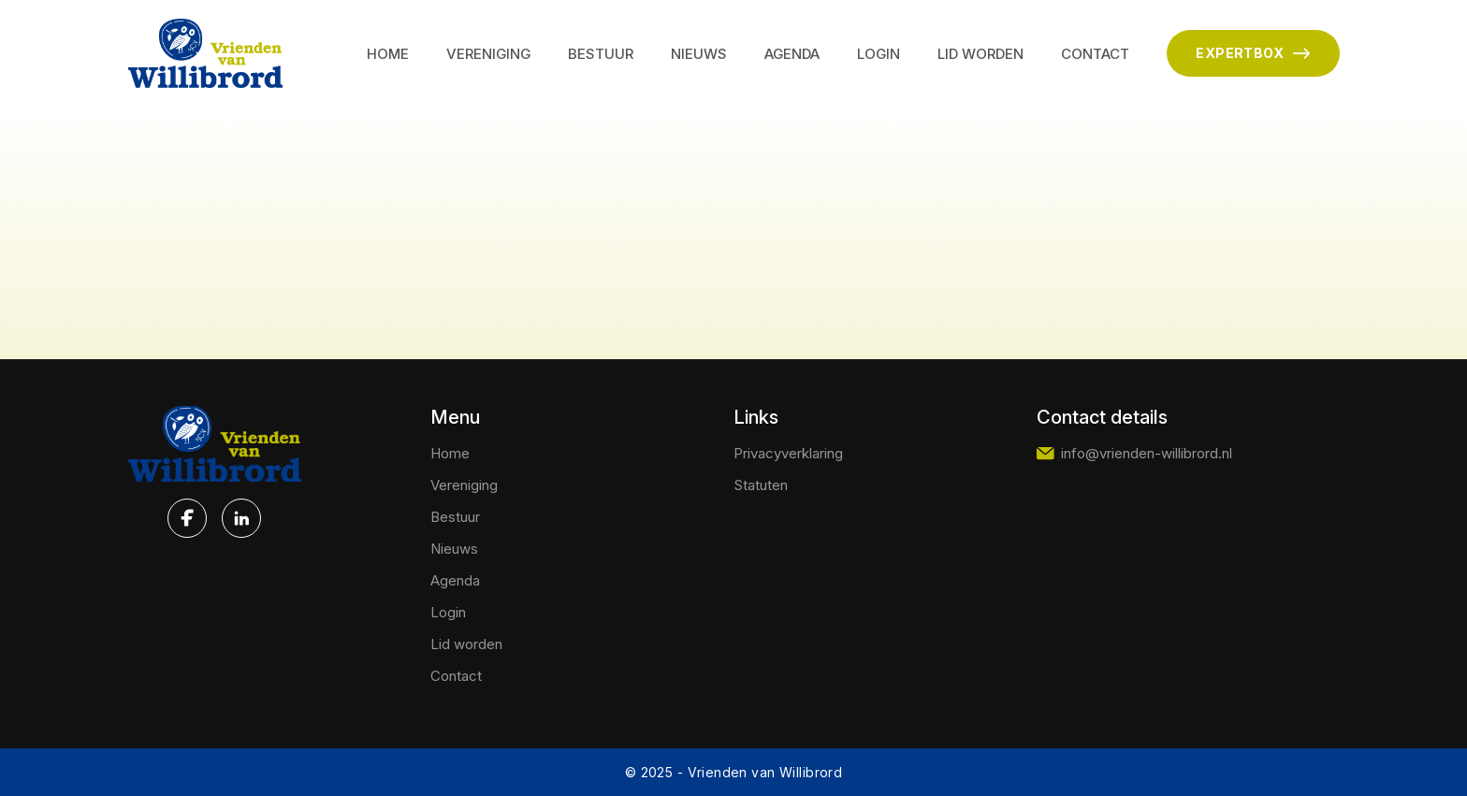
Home (388, 54)
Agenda (792, 54)
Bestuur (600, 54)
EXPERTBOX (1253, 53)
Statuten (761, 485)
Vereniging (488, 54)
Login (878, 54)
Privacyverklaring (788, 453)
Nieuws (699, 54)
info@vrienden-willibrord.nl (1134, 453)
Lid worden (980, 54)
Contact (1095, 54)
